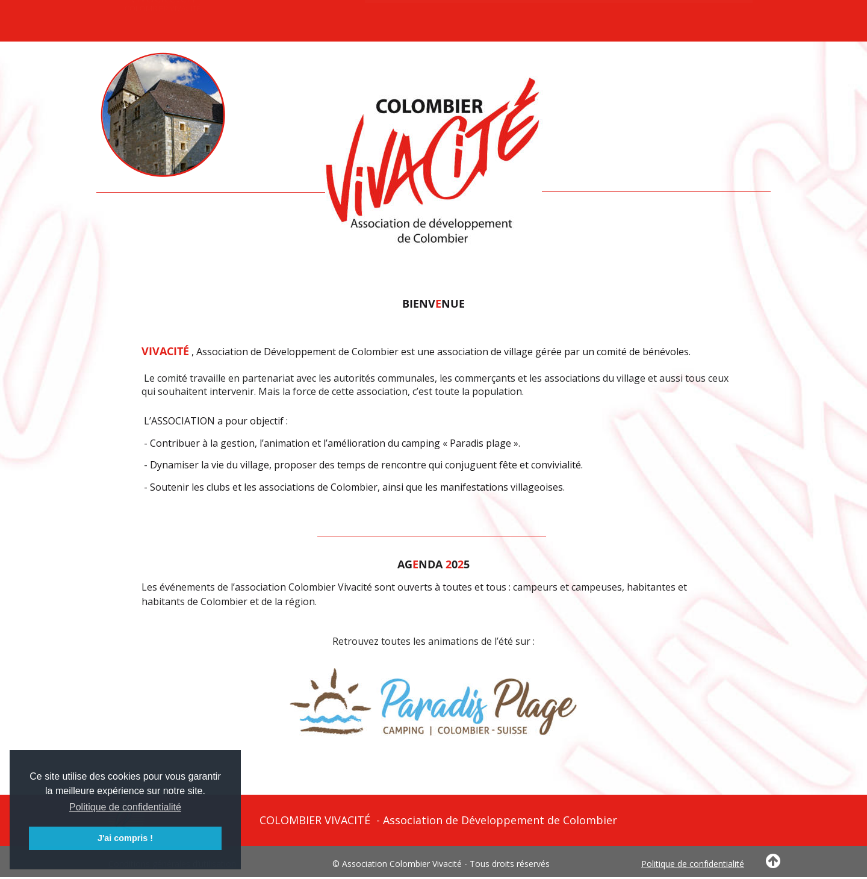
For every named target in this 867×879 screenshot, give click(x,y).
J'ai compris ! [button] (125, 838)
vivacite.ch (162, 13)
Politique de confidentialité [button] (125, 807)
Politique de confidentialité (692, 863)
